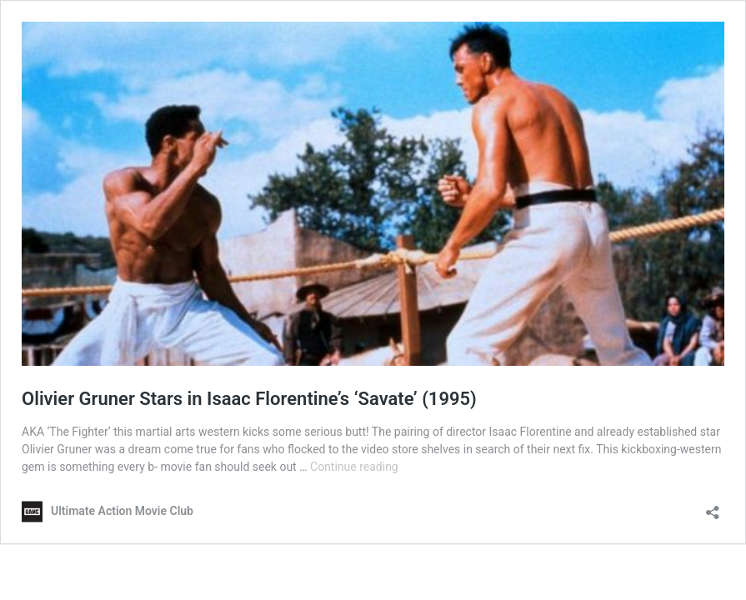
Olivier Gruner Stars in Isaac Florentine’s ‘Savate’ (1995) (249, 398)
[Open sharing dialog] (712, 507)
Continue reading (354, 466)
